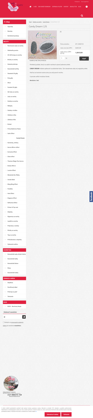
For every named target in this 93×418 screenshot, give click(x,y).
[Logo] (15, 6)
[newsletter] (24, 317)
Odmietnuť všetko (52, 414)
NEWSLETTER (73, 7)
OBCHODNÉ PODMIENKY (44, 7)
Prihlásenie (77, 1)
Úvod (30, 22)
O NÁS (35, 7)
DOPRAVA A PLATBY (57, 7)
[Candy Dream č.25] (42, 31)
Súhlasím (66, 414)
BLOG (79, 7)
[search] (82, 16)
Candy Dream (46, 22)
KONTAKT (66, 7)
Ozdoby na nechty (37, 22)
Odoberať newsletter (10, 312)
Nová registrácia (85, 1)
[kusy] (62, 58)
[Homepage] (30, 7)
